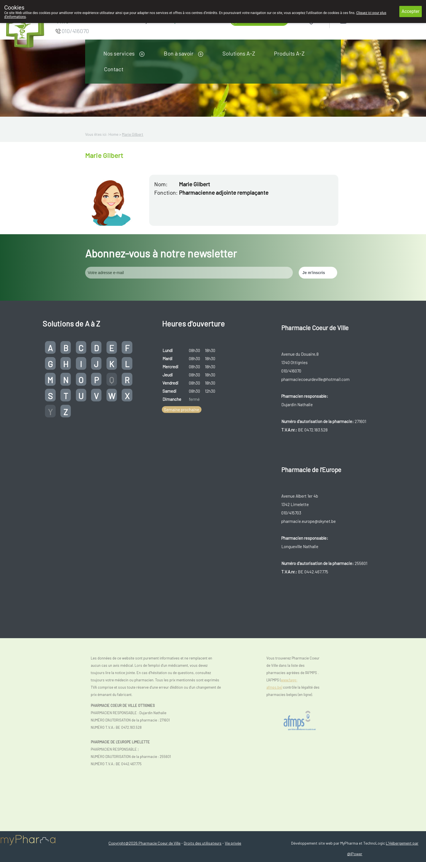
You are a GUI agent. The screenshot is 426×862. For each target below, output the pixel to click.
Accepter (411, 11)
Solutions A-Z (239, 53)
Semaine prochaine (181, 409)
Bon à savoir (178, 53)
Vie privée (233, 843)
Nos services (119, 53)
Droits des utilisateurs (202, 843)
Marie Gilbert (132, 134)
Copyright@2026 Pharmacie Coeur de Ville (144, 843)
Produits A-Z (289, 53)
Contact (113, 69)
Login (358, 20)
